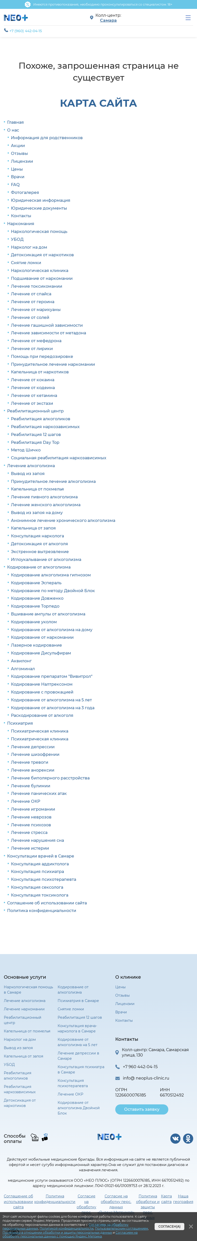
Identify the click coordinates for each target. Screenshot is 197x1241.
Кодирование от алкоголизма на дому (51, 629)
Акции (18, 145)
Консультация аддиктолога (40, 864)
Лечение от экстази (32, 403)
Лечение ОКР (25, 801)
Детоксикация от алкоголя (39, 543)
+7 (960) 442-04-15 (23, 30)
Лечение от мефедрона (36, 340)
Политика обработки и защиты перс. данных (148, 1207)
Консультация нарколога (37, 536)
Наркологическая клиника (39, 270)
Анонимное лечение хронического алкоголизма (63, 520)
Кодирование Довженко (37, 598)
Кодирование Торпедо (35, 606)
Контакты (21, 215)
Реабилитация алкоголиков (40, 418)
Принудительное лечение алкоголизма (53, 481)
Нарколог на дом (29, 247)
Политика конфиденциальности (41, 910)
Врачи (17, 176)
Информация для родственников (47, 137)
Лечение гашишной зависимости (47, 325)
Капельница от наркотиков (40, 372)
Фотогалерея (25, 192)
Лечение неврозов (31, 817)
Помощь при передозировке (42, 356)
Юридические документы (39, 208)
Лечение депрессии (33, 746)
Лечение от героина (32, 301)
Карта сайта (166, 1199)
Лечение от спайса (31, 293)
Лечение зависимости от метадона (48, 333)
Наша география (183, 1199)
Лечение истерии (30, 848)
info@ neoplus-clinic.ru (146, 1078)
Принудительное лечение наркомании (53, 364)
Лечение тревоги (29, 762)
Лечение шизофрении (35, 754)
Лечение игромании (33, 809)
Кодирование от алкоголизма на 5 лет (51, 700)
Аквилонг (21, 661)
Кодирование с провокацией (42, 692)
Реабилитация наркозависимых (45, 426)
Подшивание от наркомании (42, 278)
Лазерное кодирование (36, 645)
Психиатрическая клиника (39, 731)
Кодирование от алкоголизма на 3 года (52, 707)
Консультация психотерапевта (43, 879)
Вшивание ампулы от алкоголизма (48, 614)
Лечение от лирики (32, 348)
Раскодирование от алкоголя (42, 715)
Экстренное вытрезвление (40, 551)
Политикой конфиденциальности (66, 1228)
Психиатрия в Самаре (78, 1000)
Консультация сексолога (37, 887)
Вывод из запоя (28, 473)
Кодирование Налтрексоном (42, 684)
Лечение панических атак (39, 793)
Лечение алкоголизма (31, 465)
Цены (17, 169)
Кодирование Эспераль (36, 582)
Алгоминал (23, 668)
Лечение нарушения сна (37, 840)
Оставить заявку (141, 1109)
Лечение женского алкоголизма (45, 504)
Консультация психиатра (37, 871)
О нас (13, 130)
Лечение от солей (30, 317)
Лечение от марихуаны (36, 309)
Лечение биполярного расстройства (50, 778)
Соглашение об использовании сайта (47, 903)
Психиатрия (20, 723)
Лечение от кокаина (32, 379)
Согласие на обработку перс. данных (86, 1207)
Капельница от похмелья (37, 489)
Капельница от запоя (33, 528)
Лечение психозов (31, 825)
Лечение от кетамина (34, 395)
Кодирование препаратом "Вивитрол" (51, 676)
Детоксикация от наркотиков (42, 254)
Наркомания (20, 223)
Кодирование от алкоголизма (39, 567)
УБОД (17, 239)
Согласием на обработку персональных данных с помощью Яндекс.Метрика (70, 1234)
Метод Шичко (26, 450)
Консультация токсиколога (39, 895)
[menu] (188, 18)
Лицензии (22, 161)
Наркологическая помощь (39, 231)
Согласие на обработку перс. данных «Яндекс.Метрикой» (116, 1204)
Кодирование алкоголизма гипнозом (51, 575)
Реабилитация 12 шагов (36, 434)
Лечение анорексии (32, 770)
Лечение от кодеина (33, 387)
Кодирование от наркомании (42, 637)
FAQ (15, 184)
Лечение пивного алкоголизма (44, 497)
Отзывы (19, 153)
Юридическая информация (40, 200)
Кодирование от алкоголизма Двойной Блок (79, 1108)
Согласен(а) (169, 1226)
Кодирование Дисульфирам (41, 653)
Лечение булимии (30, 785)
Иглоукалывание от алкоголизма (46, 559)
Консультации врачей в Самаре (40, 856)
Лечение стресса (29, 832)
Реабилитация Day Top (35, 442)
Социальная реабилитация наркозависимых (58, 457)
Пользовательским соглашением (121, 1228)
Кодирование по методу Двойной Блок (53, 590)
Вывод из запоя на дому (37, 512)
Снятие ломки (26, 262)
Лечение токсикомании (36, 286)
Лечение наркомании (24, 1009)
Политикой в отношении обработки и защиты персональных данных (57, 1232)
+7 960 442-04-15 (140, 1066)
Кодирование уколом (34, 621)
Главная (15, 122)
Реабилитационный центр (35, 411)
